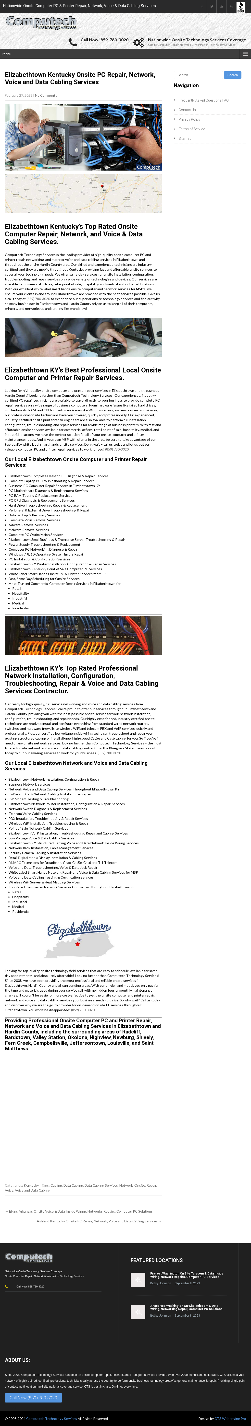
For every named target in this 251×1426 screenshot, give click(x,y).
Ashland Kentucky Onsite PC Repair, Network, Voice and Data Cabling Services (99, 1221)
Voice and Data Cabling (32, 1190)
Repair (151, 1185)
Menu (6, 54)
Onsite (139, 1185)
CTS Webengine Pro (230, 1418)
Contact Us (187, 110)
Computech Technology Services (52, 1418)
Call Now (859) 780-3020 (33, 1397)
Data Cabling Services (101, 1185)
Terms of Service (192, 129)
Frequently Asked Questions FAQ (204, 100)
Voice (9, 1190)
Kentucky (38, 569)
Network (126, 1185)
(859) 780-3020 (38, 299)
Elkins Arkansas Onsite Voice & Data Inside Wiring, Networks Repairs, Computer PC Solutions (79, 1211)
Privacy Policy (190, 119)
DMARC (15, 862)
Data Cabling (73, 1185)
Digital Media (28, 858)
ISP (11, 799)
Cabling (56, 1185)
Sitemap (185, 138)
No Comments (46, 95)
